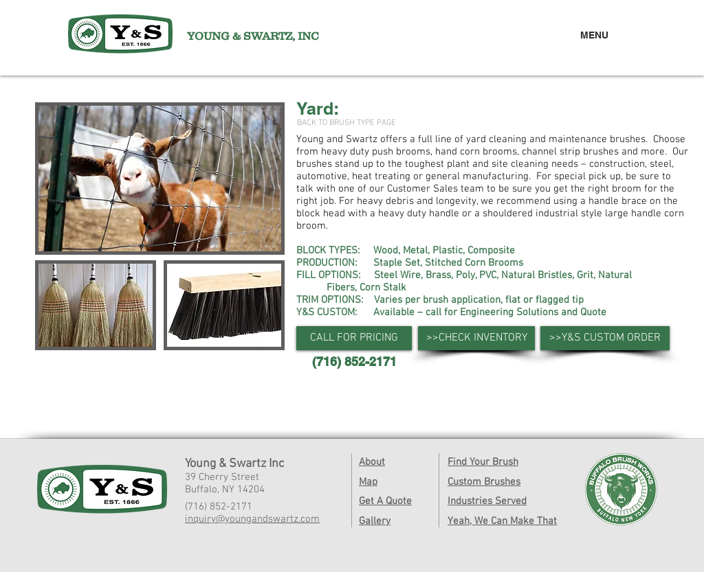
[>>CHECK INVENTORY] (476, 338)
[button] (354, 338)
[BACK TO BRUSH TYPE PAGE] (346, 123)
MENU (594, 35)
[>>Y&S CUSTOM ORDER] (605, 338)
